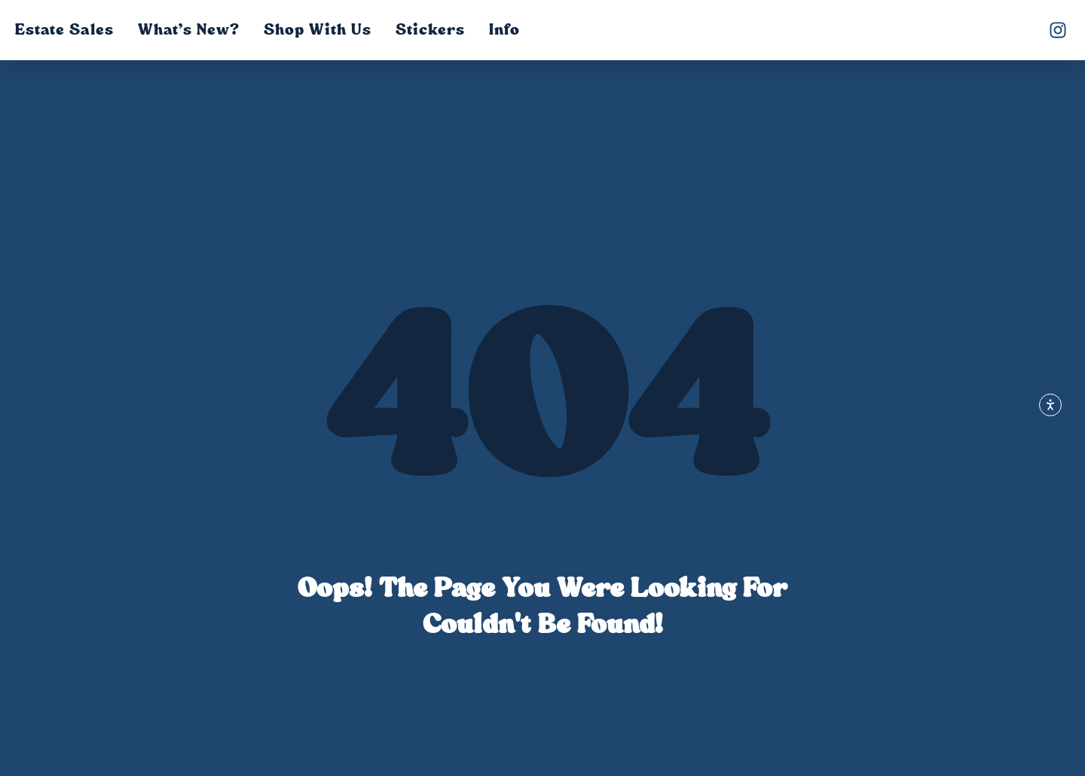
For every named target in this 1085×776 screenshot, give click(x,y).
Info (504, 30)
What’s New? (189, 30)
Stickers (430, 30)
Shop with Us (317, 30)
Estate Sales (64, 30)
